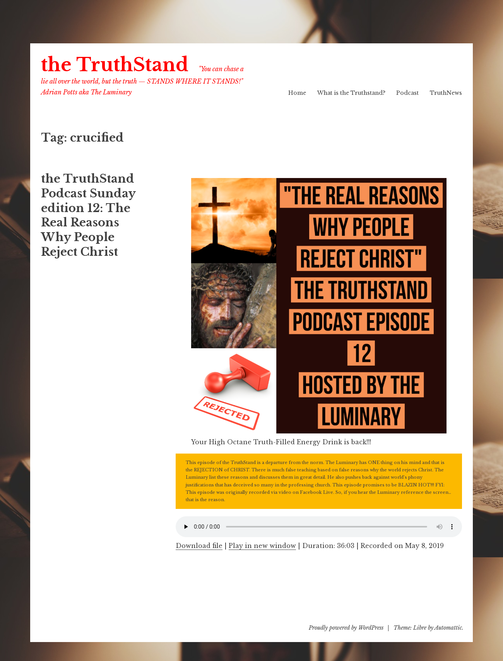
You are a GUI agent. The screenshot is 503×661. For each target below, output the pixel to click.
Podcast (407, 92)
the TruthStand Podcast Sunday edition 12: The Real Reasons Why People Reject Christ (88, 215)
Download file (199, 546)
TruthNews (446, 92)
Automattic (448, 627)
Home (297, 92)
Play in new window (262, 546)
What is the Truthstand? (351, 92)
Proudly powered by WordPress (346, 627)
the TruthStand (114, 64)
